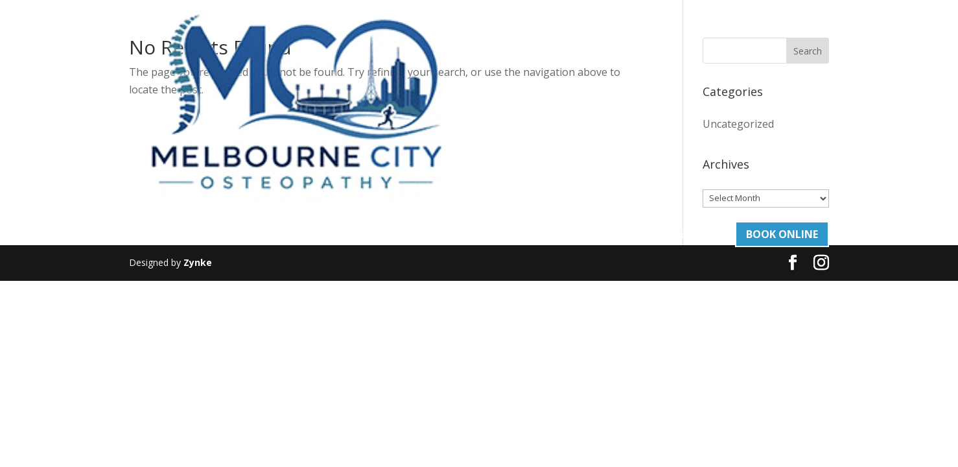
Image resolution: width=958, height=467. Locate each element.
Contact (625, 30)
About (391, 30)
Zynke (197, 262)
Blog (579, 30)
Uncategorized (738, 124)
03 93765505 (690, 30)
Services (442, 30)
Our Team (516, 30)
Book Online (782, 29)
